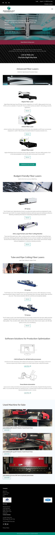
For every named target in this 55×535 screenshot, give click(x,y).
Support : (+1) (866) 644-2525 (46, 1)
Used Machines (6, 508)
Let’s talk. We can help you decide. (15, 32)
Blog (4, 496)
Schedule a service (48, 4)
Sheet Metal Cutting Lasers (27, 42)
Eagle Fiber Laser (7, 510)
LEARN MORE (7, 430)
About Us (5, 491)
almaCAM (5, 513)
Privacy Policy (6, 492)
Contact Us (5, 494)
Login (37, 1)
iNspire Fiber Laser (7, 511)
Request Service (6, 506)
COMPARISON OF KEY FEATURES (27, 164)
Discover (27, 110)
